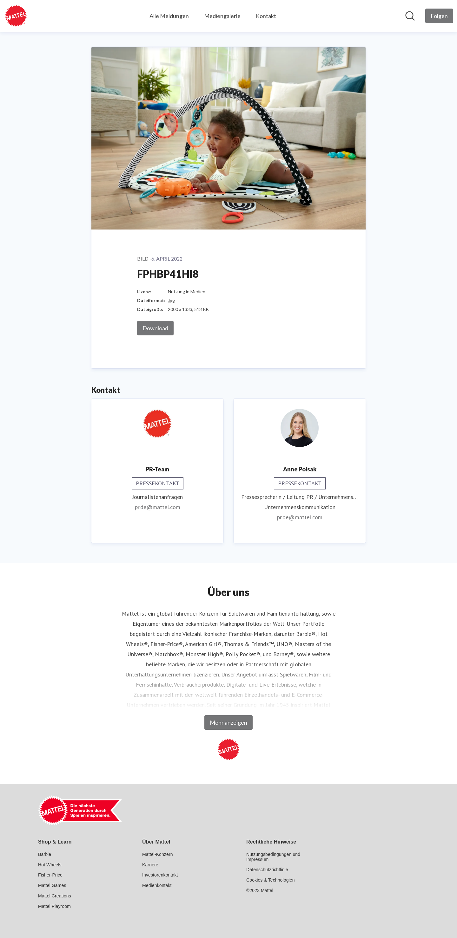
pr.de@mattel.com (157, 507)
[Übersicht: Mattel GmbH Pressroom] (16, 16)
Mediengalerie (222, 15)
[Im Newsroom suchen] (410, 16)
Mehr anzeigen (228, 722)
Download (155, 328)
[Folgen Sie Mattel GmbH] (439, 16)
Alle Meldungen (169, 15)
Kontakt (266, 15)
